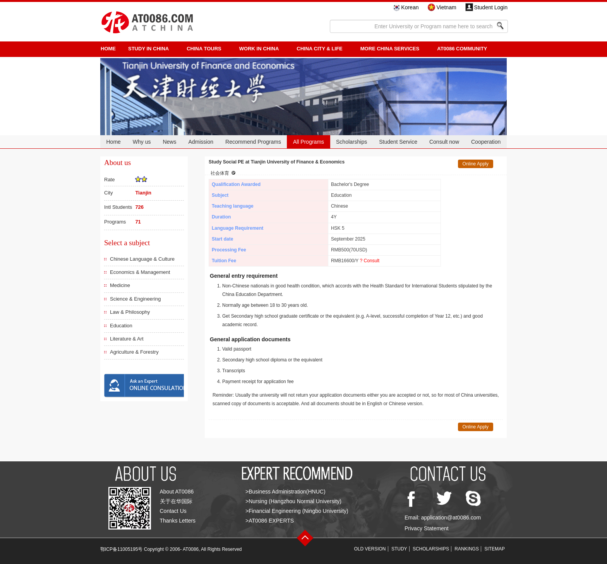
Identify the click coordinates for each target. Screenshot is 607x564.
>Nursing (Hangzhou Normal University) (293, 501)
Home (113, 142)
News (169, 142)
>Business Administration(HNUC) (285, 491)
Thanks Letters (178, 521)
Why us (142, 142)
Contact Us (173, 511)
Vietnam (446, 7)
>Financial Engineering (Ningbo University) (296, 511)
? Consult (369, 260)
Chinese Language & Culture (142, 259)
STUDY (399, 549)
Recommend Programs (253, 142)
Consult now (444, 142)
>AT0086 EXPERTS (269, 521)
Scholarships (351, 142)
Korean (409, 7)
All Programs (308, 142)
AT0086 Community (462, 49)
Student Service (398, 142)
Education (121, 325)
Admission (200, 142)
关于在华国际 (176, 501)
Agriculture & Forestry (134, 352)
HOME (108, 49)
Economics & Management (140, 272)
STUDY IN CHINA (148, 49)
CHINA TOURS (204, 49)
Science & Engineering (135, 299)
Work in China (259, 49)
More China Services (389, 49)
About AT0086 (177, 491)
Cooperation (486, 142)
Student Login (491, 7)
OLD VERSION (370, 549)
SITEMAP (494, 549)
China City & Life (319, 49)
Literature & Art (127, 339)
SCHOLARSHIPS (431, 549)
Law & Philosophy (130, 312)
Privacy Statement (427, 528)
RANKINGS (466, 549)
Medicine (120, 285)
